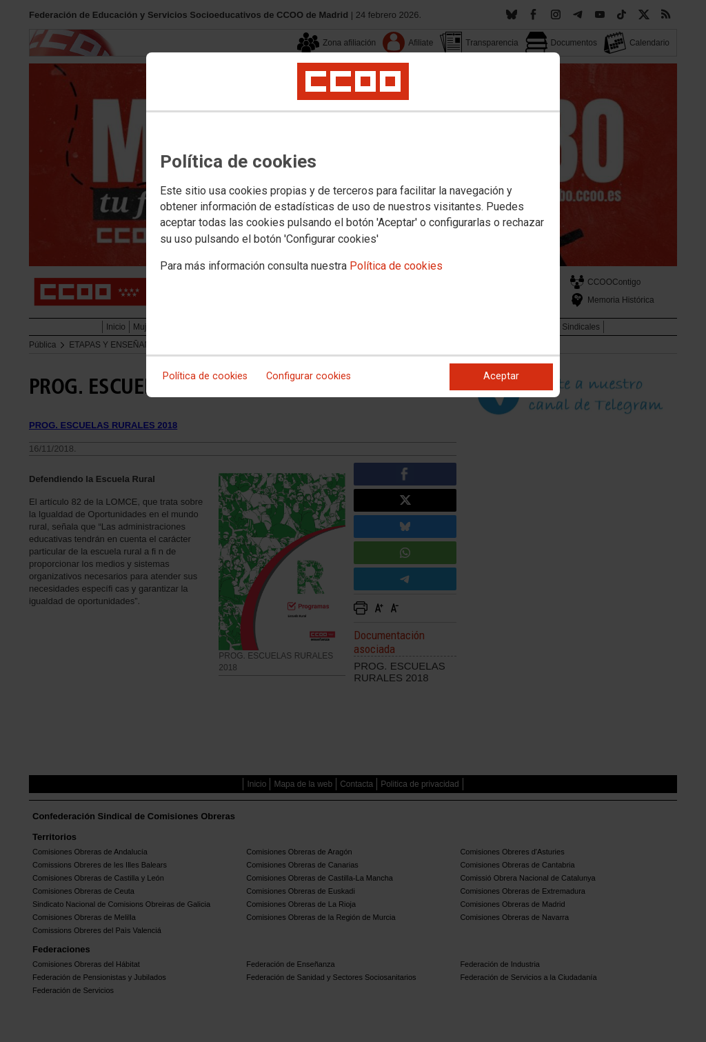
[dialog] (353, 224)
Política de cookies (396, 265)
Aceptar (501, 376)
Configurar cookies (308, 376)
